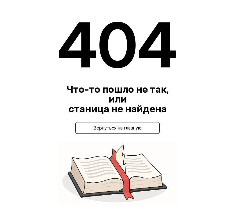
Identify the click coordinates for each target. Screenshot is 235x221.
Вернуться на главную (118, 127)
